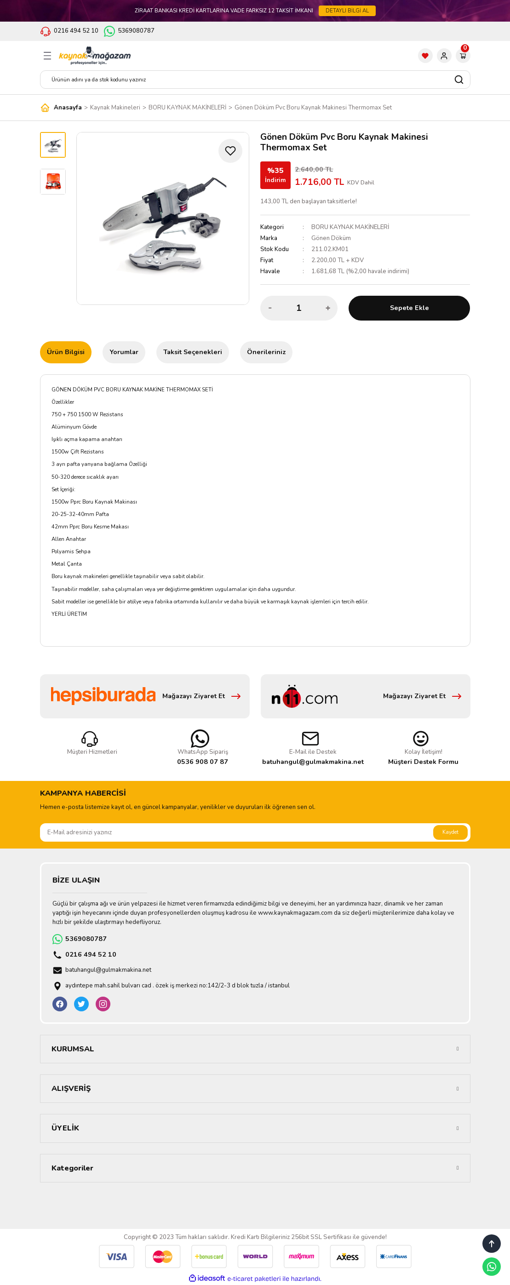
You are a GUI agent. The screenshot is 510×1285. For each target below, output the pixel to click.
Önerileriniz (266, 351)
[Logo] (95, 55)
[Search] (255, 79)
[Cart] (463, 55)
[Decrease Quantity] (270, 308)
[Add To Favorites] (230, 151)
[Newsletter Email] (255, 832)
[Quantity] (299, 308)
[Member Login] (444, 55)
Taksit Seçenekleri (192, 351)
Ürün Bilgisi (66, 351)
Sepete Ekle (409, 307)
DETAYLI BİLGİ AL (347, 10)
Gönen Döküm (331, 238)
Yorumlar (123, 351)
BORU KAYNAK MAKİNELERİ (350, 227)
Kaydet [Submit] (450, 832)
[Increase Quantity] (328, 308)
